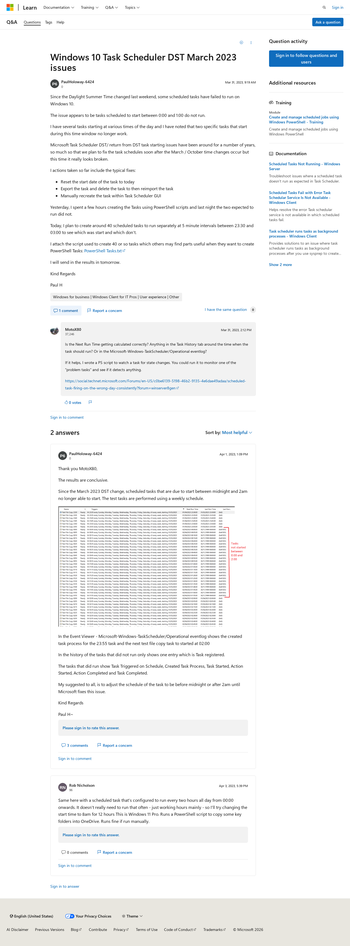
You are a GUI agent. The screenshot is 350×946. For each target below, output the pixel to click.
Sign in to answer (64, 886)
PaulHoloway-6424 (77, 81)
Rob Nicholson (82, 785)
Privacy (119, 929)
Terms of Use (147, 929)
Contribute (98, 929)
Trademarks (213, 929)
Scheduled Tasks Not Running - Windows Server (304, 166)
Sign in (337, 7)
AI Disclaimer (17, 929)
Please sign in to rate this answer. (91, 727)
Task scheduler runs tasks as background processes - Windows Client (303, 234)
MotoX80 (73, 329)
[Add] (241, 42)
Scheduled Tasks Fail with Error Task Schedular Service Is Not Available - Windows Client (300, 197)
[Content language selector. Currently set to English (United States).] (32, 916)
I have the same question (226, 309)
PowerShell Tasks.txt (103, 250)
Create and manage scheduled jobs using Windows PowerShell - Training (304, 120)
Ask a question (328, 22)
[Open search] (324, 7)
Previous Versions (49, 929)
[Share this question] (251, 42)
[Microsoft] (10, 7)
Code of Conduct (178, 929)
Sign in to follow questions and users (306, 58)
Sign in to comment (67, 417)
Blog (74, 929)
